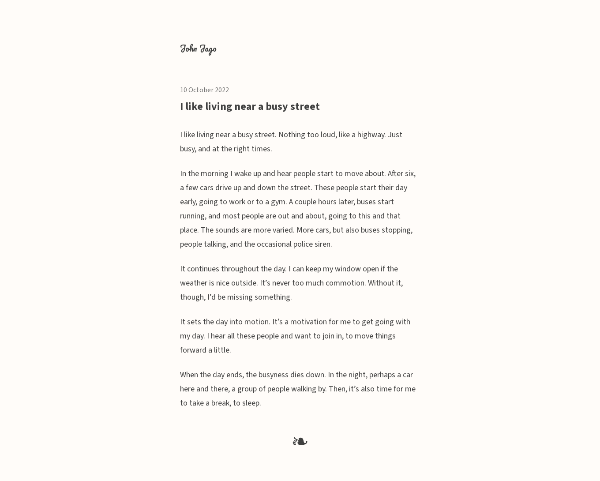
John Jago (198, 48)
